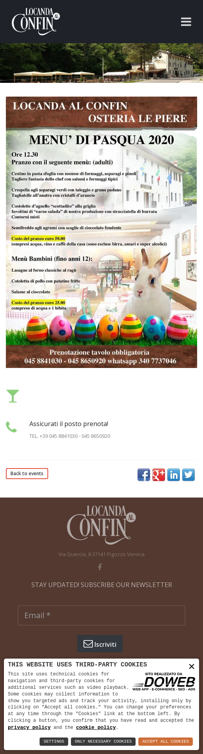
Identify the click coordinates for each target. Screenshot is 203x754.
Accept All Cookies (165, 742)
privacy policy (29, 727)
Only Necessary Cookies (103, 742)
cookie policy (96, 727)
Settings (54, 742)
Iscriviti (99, 644)
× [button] (191, 667)
